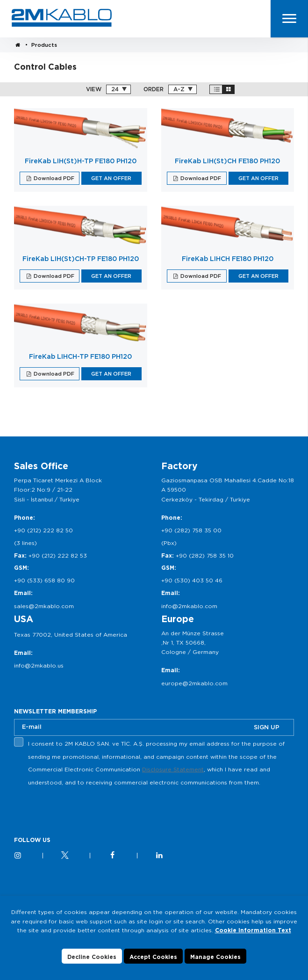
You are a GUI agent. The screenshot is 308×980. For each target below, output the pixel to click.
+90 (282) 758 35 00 (191, 530)
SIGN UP (266, 727)
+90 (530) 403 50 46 (191, 580)
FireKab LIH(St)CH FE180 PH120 (227, 161)
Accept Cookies (153, 956)
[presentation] (85, 811)
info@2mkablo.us (39, 665)
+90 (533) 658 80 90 (44, 580)
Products (44, 45)
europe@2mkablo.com (194, 683)
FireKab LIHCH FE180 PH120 (227, 258)
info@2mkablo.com (189, 606)
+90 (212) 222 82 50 (43, 530)
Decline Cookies (91, 956)
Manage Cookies (215, 956)
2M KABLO (62, 18)
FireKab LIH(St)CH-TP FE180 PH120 (80, 258)
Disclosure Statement (173, 769)
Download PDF (53, 178)
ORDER (153, 89)
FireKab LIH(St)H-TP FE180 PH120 (80, 161)
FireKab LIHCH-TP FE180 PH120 (80, 356)
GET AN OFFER (111, 178)
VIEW (93, 89)
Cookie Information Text (253, 930)
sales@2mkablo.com (44, 606)
